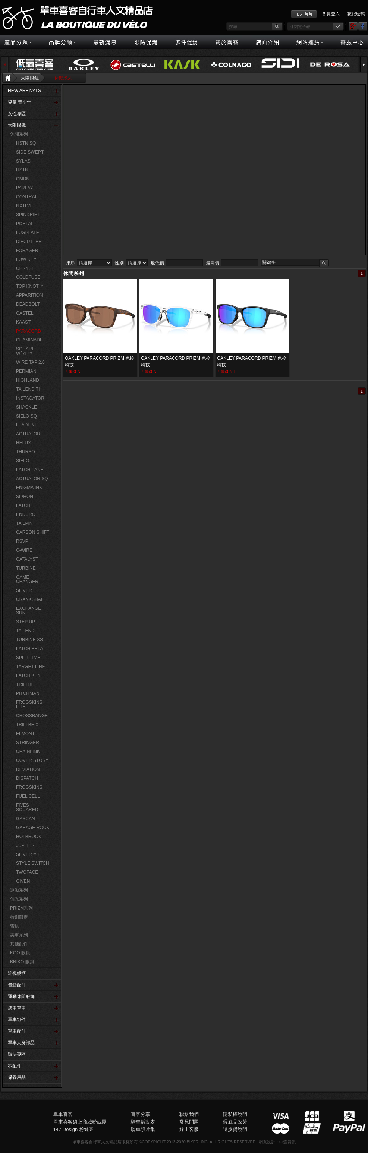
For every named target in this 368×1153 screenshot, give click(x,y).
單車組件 (17, 1019)
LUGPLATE (27, 232)
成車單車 (17, 1008)
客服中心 (343, 280)
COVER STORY (32, 760)
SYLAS (23, 161)
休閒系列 (63, 78)
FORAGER (27, 250)
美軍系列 (19, 935)
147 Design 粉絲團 (73, 1129)
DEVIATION (28, 769)
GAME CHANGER (27, 579)
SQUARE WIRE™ (25, 351)
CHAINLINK (28, 751)
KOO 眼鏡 (20, 952)
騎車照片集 (143, 1129)
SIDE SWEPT (30, 152)
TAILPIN (24, 523)
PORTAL (25, 223)
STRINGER (27, 742)
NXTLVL (24, 205)
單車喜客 (63, 1114)
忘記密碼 (356, 13)
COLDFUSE (28, 277)
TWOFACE (27, 872)
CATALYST (27, 559)
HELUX (23, 442)
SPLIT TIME (28, 657)
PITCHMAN (28, 693)
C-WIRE (24, 550)
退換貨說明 (235, 1129)
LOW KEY (26, 259)
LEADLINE (27, 425)
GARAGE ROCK (32, 827)
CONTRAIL (27, 196)
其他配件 (19, 943)
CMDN (22, 179)
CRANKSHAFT (31, 599)
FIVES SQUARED (27, 807)
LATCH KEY (28, 675)
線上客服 (343, 304)
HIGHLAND (27, 380)
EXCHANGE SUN (28, 610)
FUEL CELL (28, 796)
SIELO (22, 460)
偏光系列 (19, 899)
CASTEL (25, 313)
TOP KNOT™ (29, 286)
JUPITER (25, 845)
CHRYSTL (26, 268)
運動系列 (19, 890)
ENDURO (25, 514)
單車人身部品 (21, 1042)
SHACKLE (26, 407)
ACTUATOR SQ (32, 478)
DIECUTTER (29, 241)
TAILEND (25, 630)
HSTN (22, 170)
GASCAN (25, 818)
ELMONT (25, 733)
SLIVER (24, 590)
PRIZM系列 (21, 908)
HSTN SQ (26, 143)
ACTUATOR (28, 434)
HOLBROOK (28, 836)
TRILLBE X (27, 724)
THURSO (25, 451)
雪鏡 (14, 926)
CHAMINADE (29, 340)
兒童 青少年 (19, 102)
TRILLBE (25, 684)
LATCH (23, 505)
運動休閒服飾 (21, 996)
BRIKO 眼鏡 (22, 961)
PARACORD (28, 331)
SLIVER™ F (28, 854)
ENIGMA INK (29, 487)
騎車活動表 (143, 1122)
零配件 (14, 1065)
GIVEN (23, 881)
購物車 (342, 296)
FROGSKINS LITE (29, 704)
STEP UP (25, 621)
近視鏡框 (17, 973)
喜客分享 (140, 1114)
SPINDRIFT (28, 214)
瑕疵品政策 (235, 1122)
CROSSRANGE (32, 715)
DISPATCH (27, 778)
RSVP (22, 541)
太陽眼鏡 (30, 78)
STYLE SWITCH (32, 863)
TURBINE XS (29, 639)
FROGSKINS (29, 787)
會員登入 (331, 13)
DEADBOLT (28, 304)
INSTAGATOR (30, 398)
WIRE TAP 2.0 (30, 362)
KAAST (23, 322)
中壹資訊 (287, 1142)
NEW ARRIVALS (24, 90)
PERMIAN (26, 371)
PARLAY (24, 187)
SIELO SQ (26, 416)
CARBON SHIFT (32, 532)
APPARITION (29, 295)
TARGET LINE (30, 666)
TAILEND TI (28, 389)
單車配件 (17, 1031)
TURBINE (26, 568)
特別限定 (19, 917)
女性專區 (17, 113)
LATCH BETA (29, 648)
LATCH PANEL (31, 469)
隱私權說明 (235, 1114)
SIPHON (24, 496)
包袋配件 (17, 984)
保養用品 (17, 1077)
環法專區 (17, 1054)
